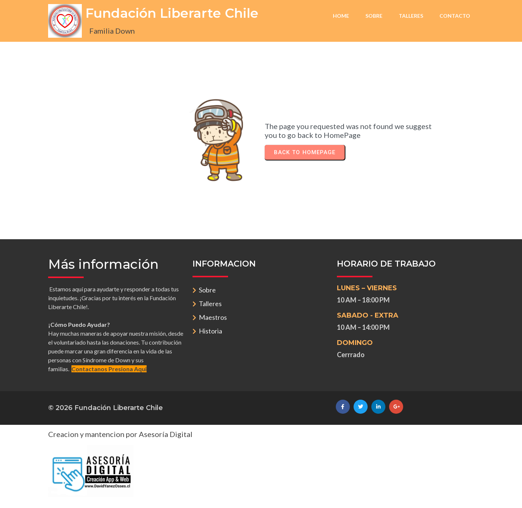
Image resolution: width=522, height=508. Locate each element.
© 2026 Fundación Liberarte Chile (105, 408)
